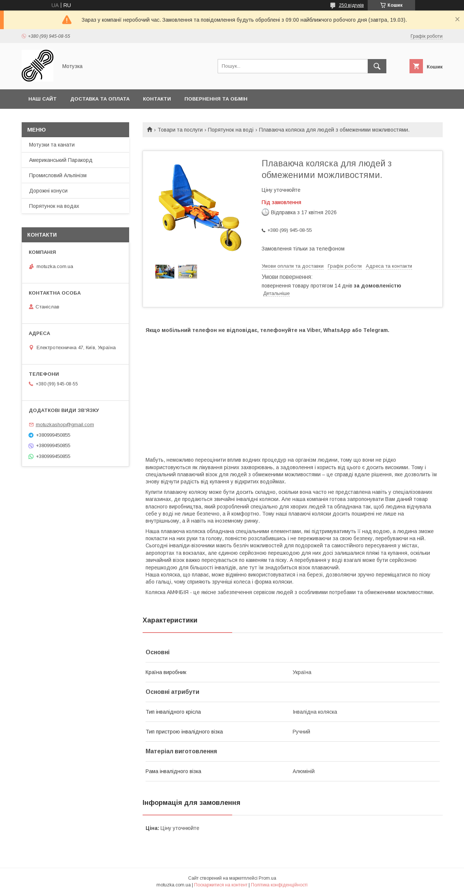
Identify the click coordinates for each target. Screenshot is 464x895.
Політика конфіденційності (279, 885)
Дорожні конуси (48, 191)
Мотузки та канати (52, 145)
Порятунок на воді (230, 130)
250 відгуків (351, 5)
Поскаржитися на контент (220, 885)
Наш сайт (42, 99)
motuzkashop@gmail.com (65, 424)
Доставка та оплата (100, 99)
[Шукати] (377, 66)
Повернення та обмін (215, 99)
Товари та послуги (180, 130)
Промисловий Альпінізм (58, 175)
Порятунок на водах (54, 206)
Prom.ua (267, 878)
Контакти (157, 99)
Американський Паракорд (61, 160)
